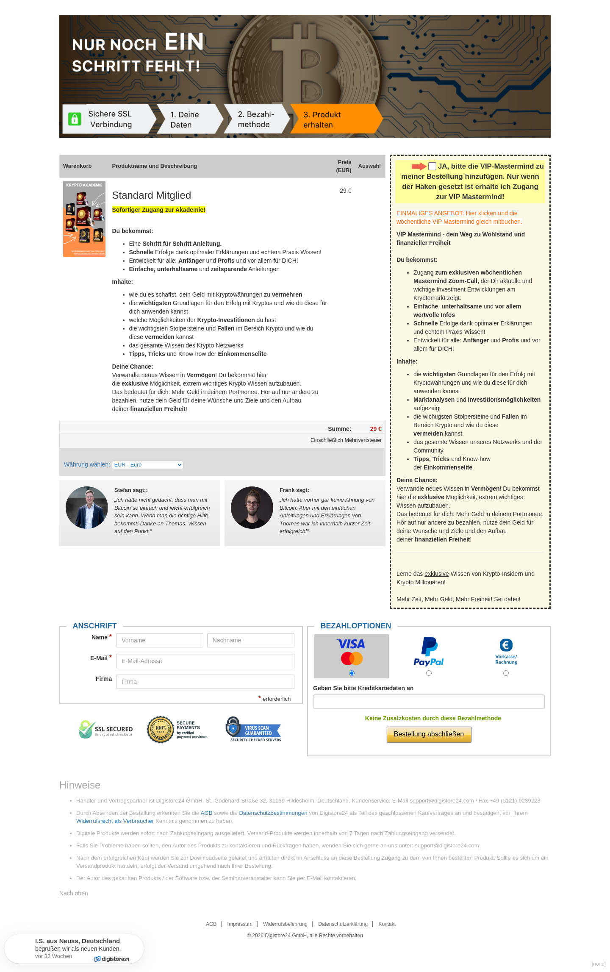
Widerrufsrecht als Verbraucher (115, 821)
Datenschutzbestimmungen (273, 813)
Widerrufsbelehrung (285, 924)
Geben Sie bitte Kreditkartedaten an (363, 688)
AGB (206, 813)
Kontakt (387, 924)
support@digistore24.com (442, 800)
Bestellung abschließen (429, 734)
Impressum (239, 924)
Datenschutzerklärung (343, 924)
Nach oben (73, 893)
